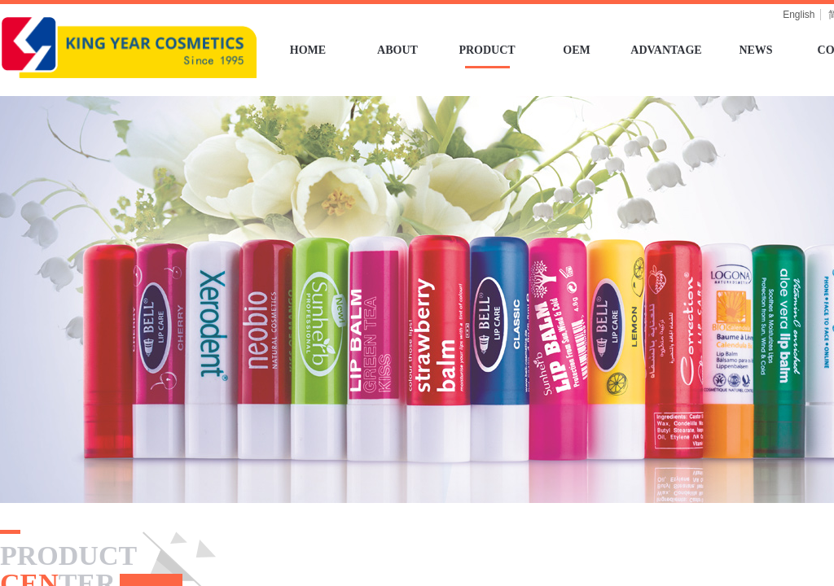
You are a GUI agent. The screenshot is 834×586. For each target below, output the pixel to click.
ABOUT (397, 50)
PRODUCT (487, 50)
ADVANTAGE (665, 50)
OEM (576, 50)
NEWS (755, 50)
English (798, 14)
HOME (308, 50)
